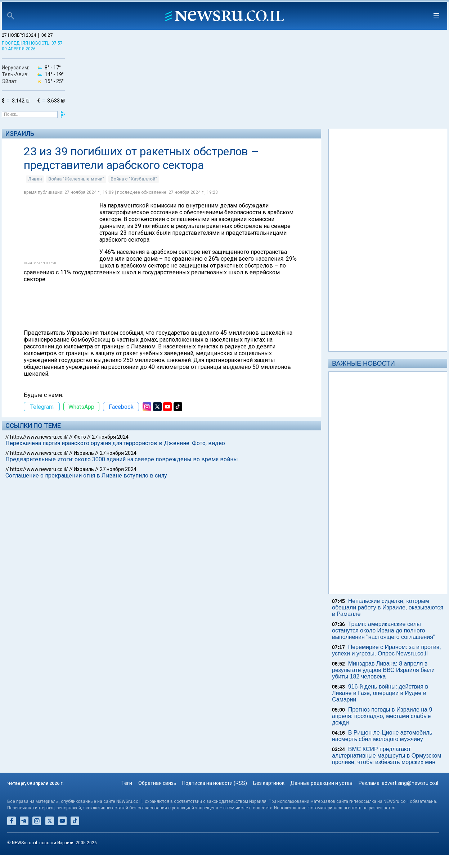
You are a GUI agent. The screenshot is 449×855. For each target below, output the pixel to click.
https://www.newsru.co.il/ (39, 437)
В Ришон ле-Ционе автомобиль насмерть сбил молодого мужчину (382, 736)
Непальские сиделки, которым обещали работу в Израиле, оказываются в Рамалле (387, 607)
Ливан (35, 179)
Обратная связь (157, 783)
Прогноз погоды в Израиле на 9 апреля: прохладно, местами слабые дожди (382, 716)
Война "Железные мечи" (76, 179)
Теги (126, 783)
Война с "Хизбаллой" (134, 179)
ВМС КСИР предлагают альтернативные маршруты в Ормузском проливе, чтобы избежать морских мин (386, 755)
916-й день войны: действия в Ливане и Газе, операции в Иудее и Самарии (380, 693)
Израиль (19, 133)
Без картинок (268, 783)
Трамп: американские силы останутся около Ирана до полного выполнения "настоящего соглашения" (383, 630)
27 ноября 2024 (110, 437)
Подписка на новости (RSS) (214, 783)
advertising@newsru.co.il (410, 783)
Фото (80, 437)
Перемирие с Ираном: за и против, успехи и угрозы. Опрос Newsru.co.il (386, 650)
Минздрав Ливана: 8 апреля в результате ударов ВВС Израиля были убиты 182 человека (383, 670)
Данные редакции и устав (321, 783)
